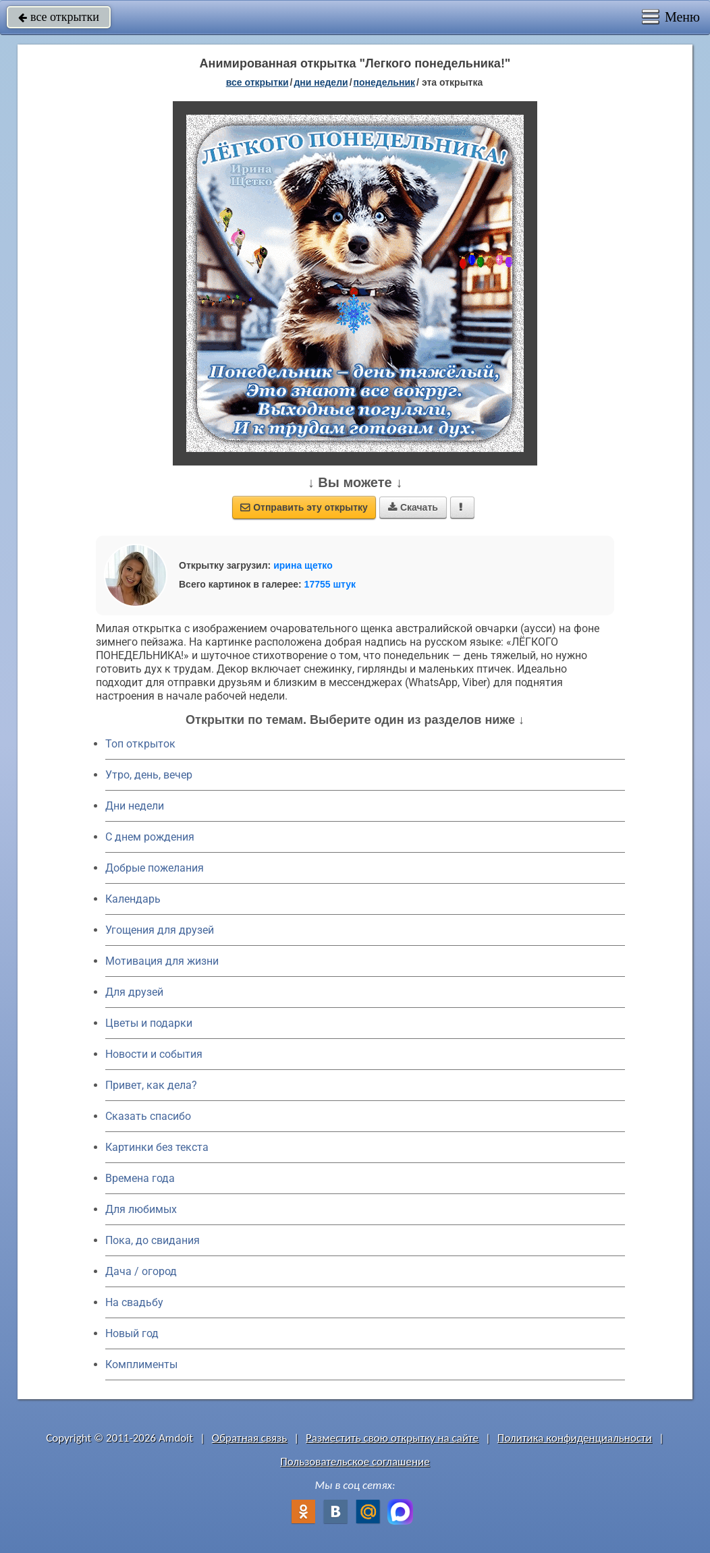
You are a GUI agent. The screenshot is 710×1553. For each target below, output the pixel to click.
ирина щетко (303, 565)
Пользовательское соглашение (354, 1462)
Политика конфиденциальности (574, 1438)
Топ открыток (140, 743)
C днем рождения (149, 836)
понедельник (385, 82)
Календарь (133, 899)
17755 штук (330, 584)
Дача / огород (141, 1271)
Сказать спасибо (148, 1116)
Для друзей (134, 992)
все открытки (58, 17)
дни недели (321, 82)
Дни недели (134, 805)
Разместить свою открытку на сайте (392, 1438)
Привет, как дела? (151, 1085)
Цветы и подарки (148, 1023)
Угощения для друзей (159, 930)
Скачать (413, 507)
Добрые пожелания (154, 868)
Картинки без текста (157, 1147)
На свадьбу (134, 1302)
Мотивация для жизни (162, 961)
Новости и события (153, 1054)
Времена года (140, 1178)
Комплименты (141, 1364)
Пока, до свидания (152, 1240)
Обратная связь (250, 1438)
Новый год (132, 1333)
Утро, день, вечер (148, 774)
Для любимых (141, 1209)
